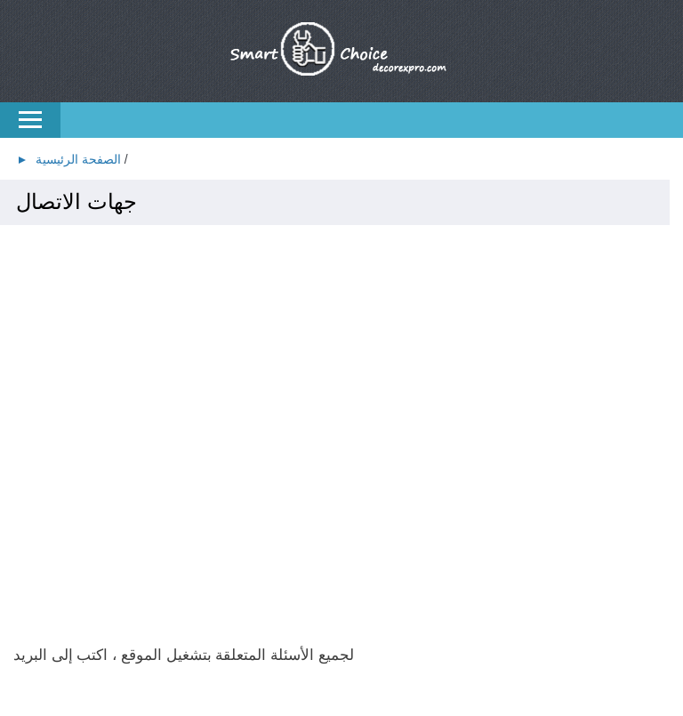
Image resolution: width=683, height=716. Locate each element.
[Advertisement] (341, 369)
